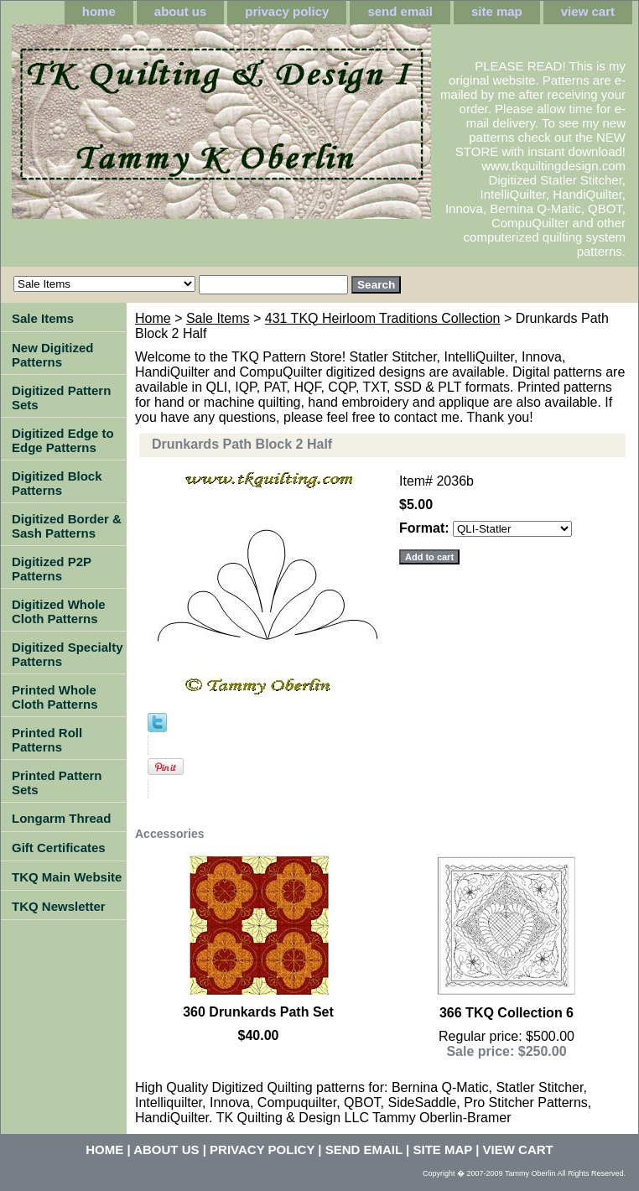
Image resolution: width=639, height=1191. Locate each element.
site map (496, 11)
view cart (588, 11)
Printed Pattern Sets (57, 782)
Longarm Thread (61, 818)
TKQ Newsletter (59, 906)
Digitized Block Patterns (57, 483)
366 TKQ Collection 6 (506, 1013)
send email (400, 11)
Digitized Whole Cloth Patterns (59, 611)
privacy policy (287, 11)
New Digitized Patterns (53, 355)
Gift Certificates (59, 847)
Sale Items (218, 318)
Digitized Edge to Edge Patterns (63, 440)
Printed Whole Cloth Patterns (55, 697)
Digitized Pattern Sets (61, 397)
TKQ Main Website (67, 877)
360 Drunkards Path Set (258, 1012)
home (99, 11)
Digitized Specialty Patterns (67, 654)
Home (153, 318)
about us (180, 11)
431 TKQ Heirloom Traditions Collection (383, 318)
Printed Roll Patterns (47, 740)
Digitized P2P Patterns (51, 568)
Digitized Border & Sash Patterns (67, 526)
